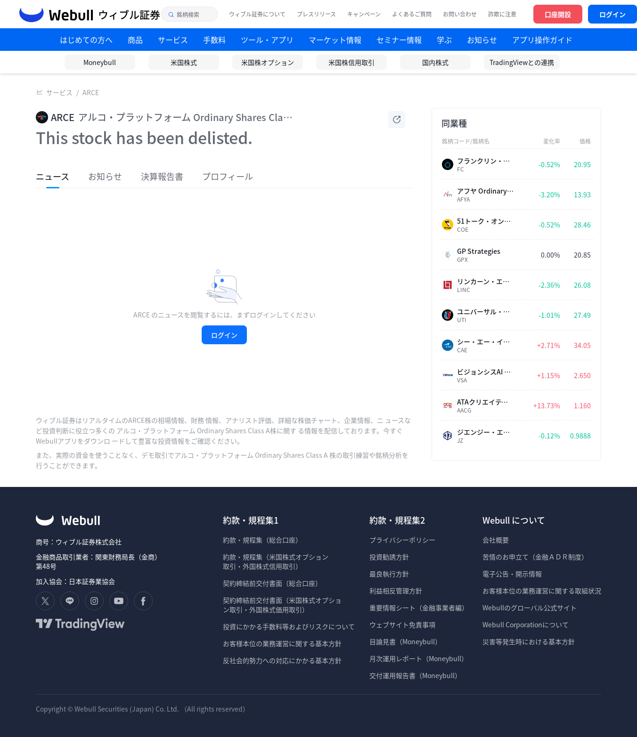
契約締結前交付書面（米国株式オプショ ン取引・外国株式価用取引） (282, 604)
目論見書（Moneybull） (405, 641)
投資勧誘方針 (389, 556)
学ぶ (444, 39)
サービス (59, 92)
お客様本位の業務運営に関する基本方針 (282, 643)
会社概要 (495, 539)
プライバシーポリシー (402, 539)
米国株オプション (267, 62)
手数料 (214, 39)
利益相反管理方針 (395, 590)
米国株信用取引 (351, 62)
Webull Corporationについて (526, 624)
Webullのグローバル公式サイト (529, 607)
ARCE (90, 92)
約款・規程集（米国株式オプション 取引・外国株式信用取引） (275, 561)
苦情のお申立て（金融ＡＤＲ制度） (535, 556)
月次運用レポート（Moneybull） (418, 658)
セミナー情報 (399, 39)
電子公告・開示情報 (512, 573)
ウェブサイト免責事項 (402, 624)
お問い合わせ (460, 14)
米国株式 (184, 62)
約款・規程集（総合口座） (262, 539)
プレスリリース (316, 14)
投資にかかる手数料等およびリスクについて (289, 626)
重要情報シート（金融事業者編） (418, 607)
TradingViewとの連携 (522, 62)
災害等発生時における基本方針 (528, 641)
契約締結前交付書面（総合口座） (272, 583)
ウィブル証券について (257, 14)
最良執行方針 (389, 573)
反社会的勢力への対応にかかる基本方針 (282, 660)
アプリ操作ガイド (542, 39)
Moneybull (99, 62)
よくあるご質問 (412, 14)
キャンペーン (364, 14)
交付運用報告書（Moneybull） (415, 675)
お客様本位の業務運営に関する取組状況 (541, 590)
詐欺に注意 (502, 14)
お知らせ (482, 39)
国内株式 (435, 62)
